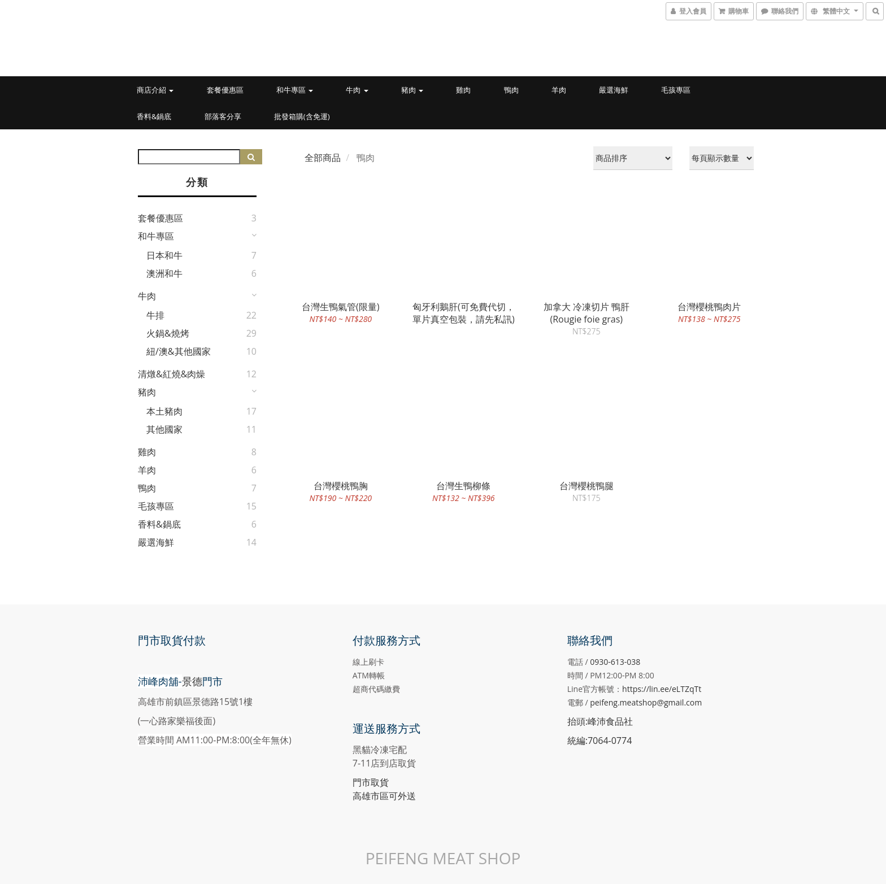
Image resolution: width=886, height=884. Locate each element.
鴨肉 (511, 90)
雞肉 (463, 90)
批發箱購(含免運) (302, 116)
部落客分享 (223, 116)
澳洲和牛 (164, 273)
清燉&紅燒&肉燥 (171, 374)
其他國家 (164, 429)
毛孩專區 (675, 90)
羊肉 (558, 90)
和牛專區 (294, 90)
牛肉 (357, 90)
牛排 (155, 315)
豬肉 (412, 90)
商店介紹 (155, 90)
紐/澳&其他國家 (178, 351)
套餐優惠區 (225, 90)
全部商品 (323, 157)
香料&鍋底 (154, 116)
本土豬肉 (164, 411)
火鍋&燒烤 (167, 333)
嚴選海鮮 (613, 90)
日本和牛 (164, 255)
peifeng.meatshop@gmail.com (646, 702)
